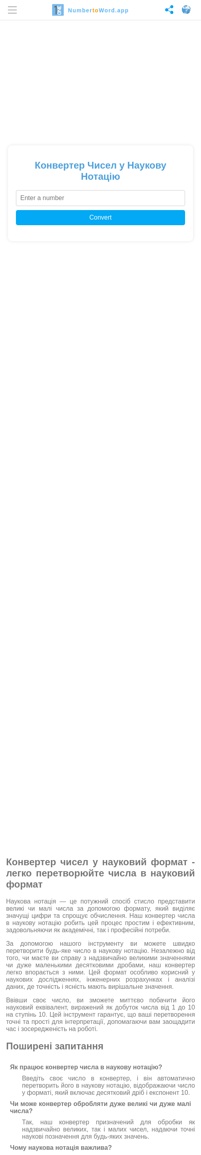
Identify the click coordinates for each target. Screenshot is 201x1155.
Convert (100, 217)
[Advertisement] (100, 80)
